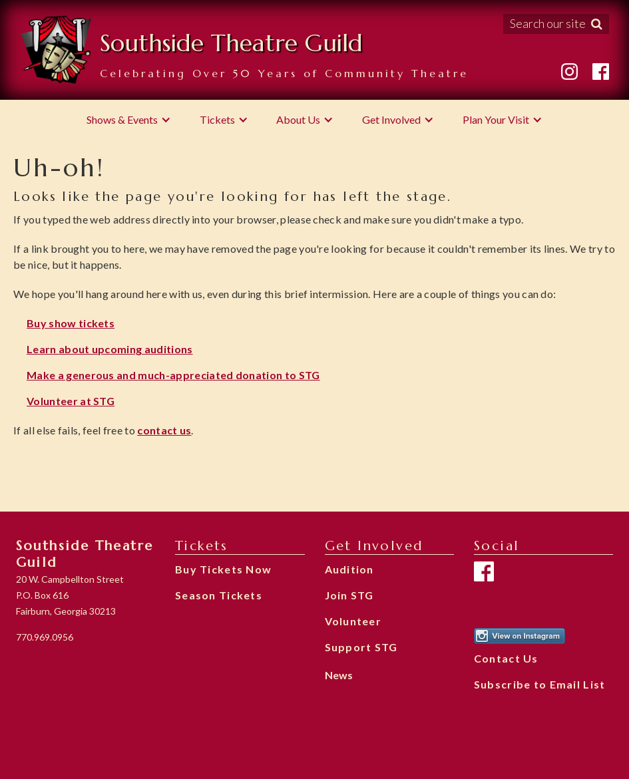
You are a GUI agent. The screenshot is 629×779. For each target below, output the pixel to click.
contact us (164, 430)
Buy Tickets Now (223, 569)
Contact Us (506, 658)
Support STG (361, 647)
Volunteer (353, 621)
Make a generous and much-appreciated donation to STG (173, 375)
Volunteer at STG (70, 400)
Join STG (349, 595)
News (339, 675)
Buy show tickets (70, 323)
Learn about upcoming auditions (110, 349)
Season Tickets (218, 595)
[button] (128, 119)
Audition (349, 569)
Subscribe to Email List (539, 684)
